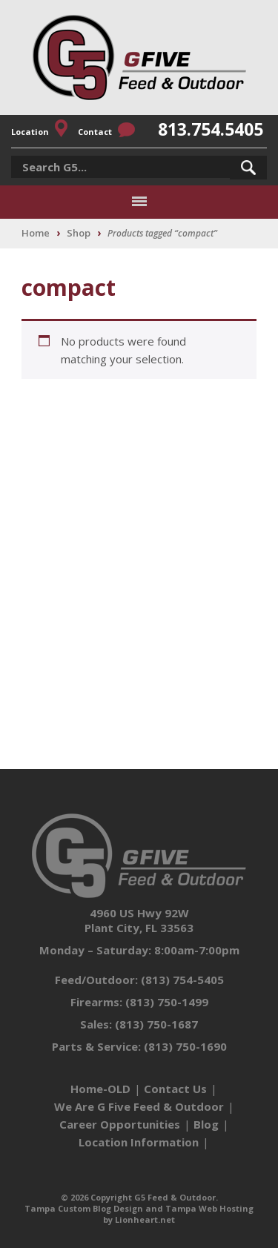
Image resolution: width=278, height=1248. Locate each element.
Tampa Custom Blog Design (83, 1208)
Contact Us (175, 1088)
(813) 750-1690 (185, 1046)
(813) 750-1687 (156, 1024)
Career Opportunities (119, 1124)
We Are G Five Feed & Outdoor (139, 1106)
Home (35, 233)
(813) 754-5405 (182, 979)
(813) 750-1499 (166, 1001)
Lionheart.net (145, 1219)
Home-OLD (100, 1088)
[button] (248, 167)
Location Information (139, 1142)
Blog (206, 1124)
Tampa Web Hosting (209, 1208)
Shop (78, 233)
